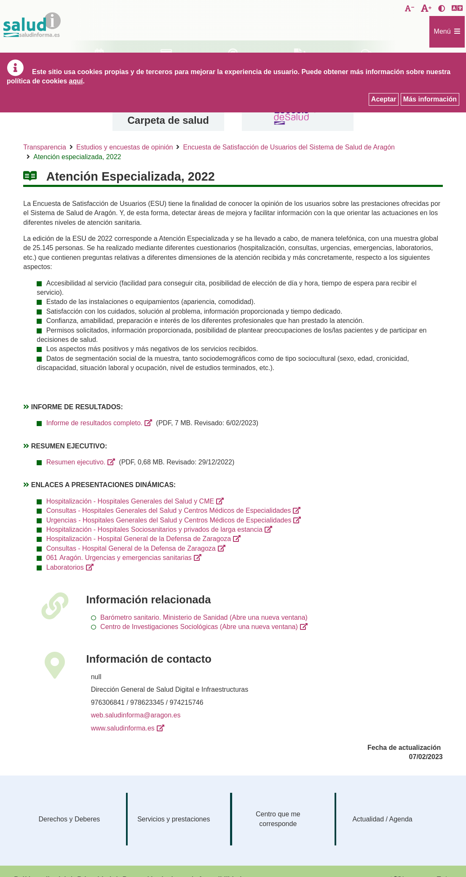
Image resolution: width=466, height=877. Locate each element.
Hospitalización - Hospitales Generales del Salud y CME (130, 501)
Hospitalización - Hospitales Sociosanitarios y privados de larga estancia (154, 529)
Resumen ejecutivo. (76, 462)
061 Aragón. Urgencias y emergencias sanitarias (119, 557)
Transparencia (44, 147)
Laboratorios (65, 567)
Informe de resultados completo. (94, 423)
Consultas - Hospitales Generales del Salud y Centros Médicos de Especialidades (168, 510)
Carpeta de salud (168, 120)
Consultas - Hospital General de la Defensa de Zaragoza (131, 548)
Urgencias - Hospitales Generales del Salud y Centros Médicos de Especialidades (169, 520)
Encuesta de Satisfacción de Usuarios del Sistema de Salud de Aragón (289, 147)
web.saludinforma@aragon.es (136, 715)
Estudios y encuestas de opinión (124, 147)
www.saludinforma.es (123, 728)
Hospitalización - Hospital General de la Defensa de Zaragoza (138, 538)
